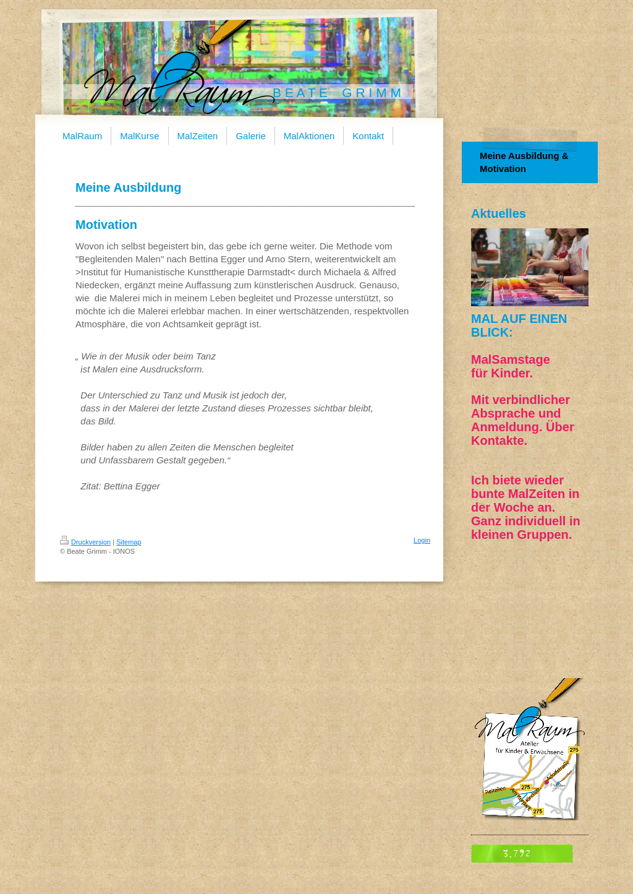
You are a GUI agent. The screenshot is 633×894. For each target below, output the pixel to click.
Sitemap (128, 542)
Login (422, 540)
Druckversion (85, 542)
